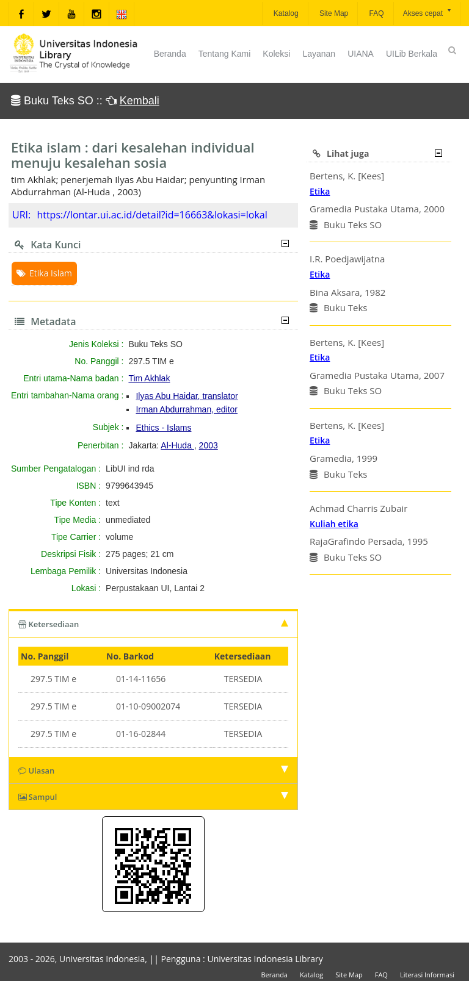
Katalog (285, 13)
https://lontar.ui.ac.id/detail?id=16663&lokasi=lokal (152, 214)
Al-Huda (177, 445)
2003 (208, 445)
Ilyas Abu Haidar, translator (187, 396)
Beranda (170, 54)
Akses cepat (428, 12)
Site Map (333, 13)
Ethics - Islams (163, 428)
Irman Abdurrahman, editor (187, 409)
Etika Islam (44, 273)
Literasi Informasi (427, 974)
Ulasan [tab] (153, 770)
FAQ (375, 13)
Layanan (318, 54)
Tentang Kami (224, 54)
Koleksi (276, 54)
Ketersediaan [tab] (153, 624)
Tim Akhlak (149, 378)
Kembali (139, 101)
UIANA (360, 54)
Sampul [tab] (153, 796)
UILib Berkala (411, 54)
